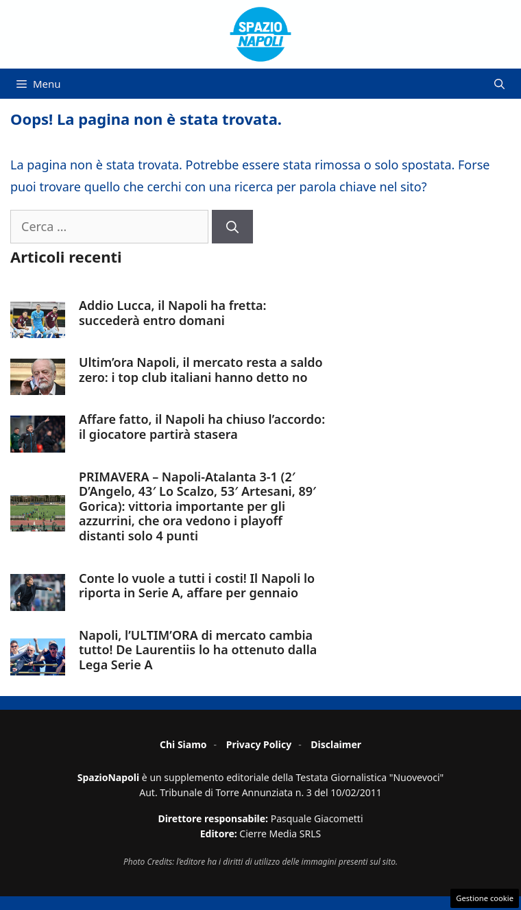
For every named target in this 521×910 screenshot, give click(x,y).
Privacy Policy (258, 744)
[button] (499, 84)
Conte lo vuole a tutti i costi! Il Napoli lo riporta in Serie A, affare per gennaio (197, 585)
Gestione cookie (484, 898)
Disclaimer (336, 744)
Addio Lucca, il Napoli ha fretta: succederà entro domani (173, 312)
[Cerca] (232, 226)
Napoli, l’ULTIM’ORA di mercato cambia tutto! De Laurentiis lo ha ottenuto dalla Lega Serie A (198, 650)
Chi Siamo (183, 744)
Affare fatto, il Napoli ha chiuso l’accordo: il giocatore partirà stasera (202, 426)
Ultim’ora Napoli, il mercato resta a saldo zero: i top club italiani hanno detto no (201, 369)
